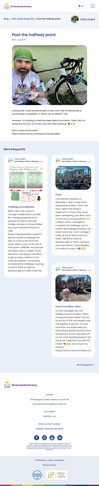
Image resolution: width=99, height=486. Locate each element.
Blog (6, 18)
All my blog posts (86, 364)
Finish (58, 194)
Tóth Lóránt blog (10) (22, 18)
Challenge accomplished (21, 206)
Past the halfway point (48, 18)
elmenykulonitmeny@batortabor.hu (49, 404)
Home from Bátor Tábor (68, 306)
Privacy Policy (49, 465)
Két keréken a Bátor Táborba (26, 161)
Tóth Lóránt (87, 19)
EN (82, 6)
